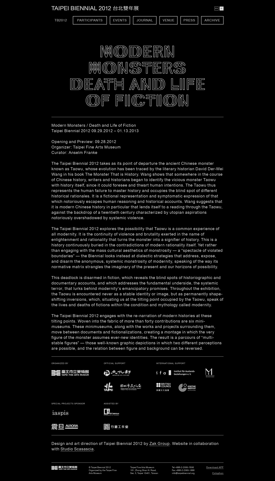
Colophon (218, 473)
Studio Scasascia (77, 449)
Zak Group (159, 443)
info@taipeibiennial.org (183, 473)
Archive (212, 20)
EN (216, 8)
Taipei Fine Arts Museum (64, 468)
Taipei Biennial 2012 (99, 8)
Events (120, 20)
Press (189, 20)
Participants (90, 20)
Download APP (215, 467)
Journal (145, 20)
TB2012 (61, 20)
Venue (168, 20)
